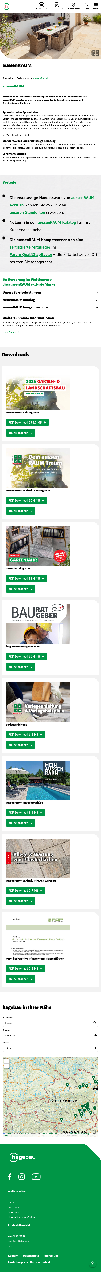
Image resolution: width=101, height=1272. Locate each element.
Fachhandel (22, 78)
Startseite (8, 78)
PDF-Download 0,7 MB (23, 890)
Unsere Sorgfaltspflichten (22, 1217)
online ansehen (18, 433)
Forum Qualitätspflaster (31, 254)
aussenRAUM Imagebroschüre (25, 307)
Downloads (14, 1212)
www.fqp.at (9, 332)
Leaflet (7, 1134)
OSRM (5, 1136)
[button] (81, 1116)
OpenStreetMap (83, 1134)
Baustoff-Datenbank (19, 1240)
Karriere (12, 1201)
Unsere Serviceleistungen (22, 293)
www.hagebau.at (17, 1235)
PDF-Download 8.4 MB (23, 812)
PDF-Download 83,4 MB (24, 578)
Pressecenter (15, 1207)
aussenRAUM (40, 78)
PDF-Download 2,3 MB (23, 968)
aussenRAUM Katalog (19, 300)
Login (11, 1246)
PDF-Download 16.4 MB (24, 656)
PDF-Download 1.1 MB (23, 734)
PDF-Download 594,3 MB (25, 422)
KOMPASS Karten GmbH (50, 1134)
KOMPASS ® (25, 1134)
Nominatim (73, 1134)
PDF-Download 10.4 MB (24, 500)
